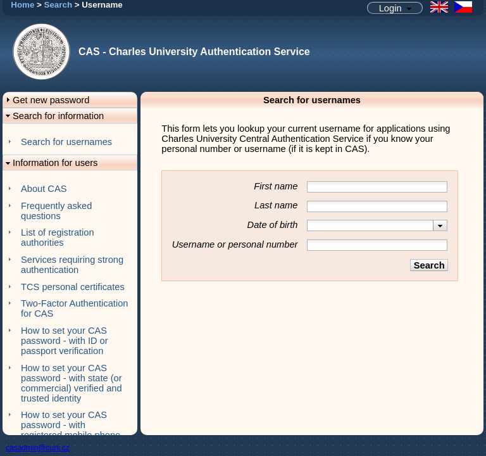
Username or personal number (235, 244)
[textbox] (370, 225)
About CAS (44, 189)
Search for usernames (66, 142)
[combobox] (377, 225)
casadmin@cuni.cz (38, 447)
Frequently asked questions (56, 211)
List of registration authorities (57, 237)
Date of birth (272, 225)
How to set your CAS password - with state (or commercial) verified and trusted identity (71, 383)
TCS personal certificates (73, 287)
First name (275, 186)
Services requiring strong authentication (72, 265)
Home (22, 5)
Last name (275, 205)
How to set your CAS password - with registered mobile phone (70, 425)
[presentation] (440, 225)
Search (58, 5)
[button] (395, 8)
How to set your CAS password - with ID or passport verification (64, 341)
